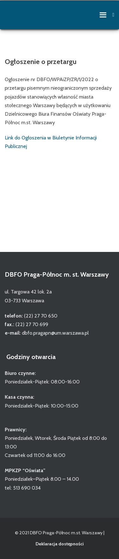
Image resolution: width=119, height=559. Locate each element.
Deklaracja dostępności (60, 544)
